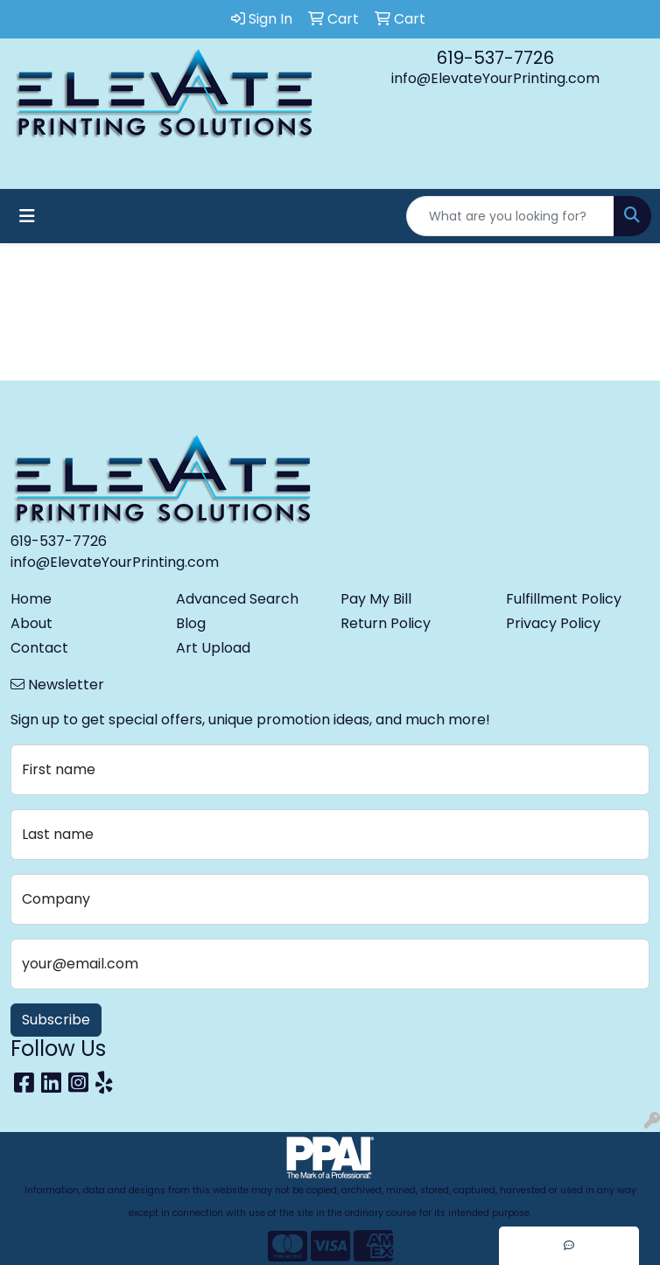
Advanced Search (237, 599)
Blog (191, 623)
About (32, 623)
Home (31, 599)
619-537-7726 (495, 57)
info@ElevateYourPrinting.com (495, 78)
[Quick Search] (510, 216)
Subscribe (56, 1020)
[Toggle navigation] (27, 216)
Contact (39, 648)
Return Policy (386, 623)
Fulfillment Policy (563, 599)
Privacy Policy (553, 623)
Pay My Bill (376, 599)
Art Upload (213, 648)
